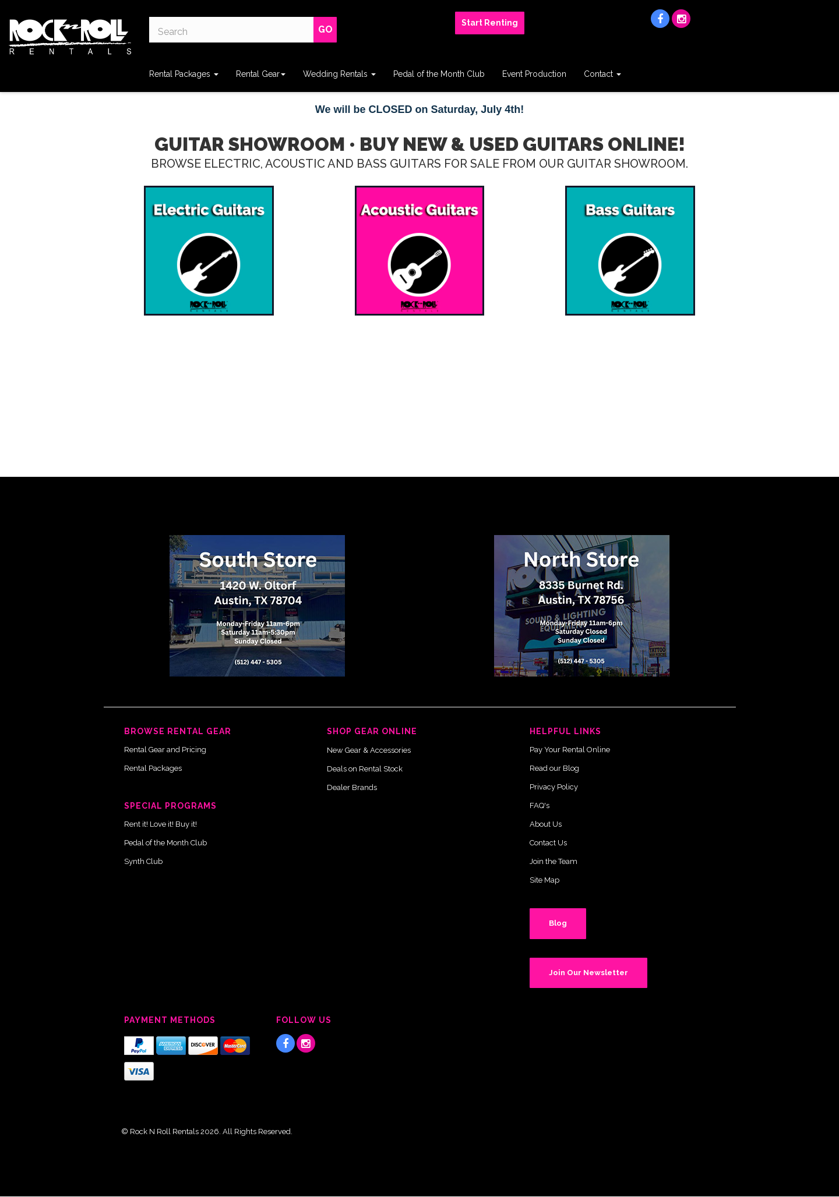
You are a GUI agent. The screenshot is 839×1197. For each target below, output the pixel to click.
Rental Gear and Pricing (165, 749)
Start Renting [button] (489, 22)
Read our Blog (554, 768)
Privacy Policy (554, 786)
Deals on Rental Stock (365, 768)
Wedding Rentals (339, 74)
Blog (558, 923)
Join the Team (553, 861)
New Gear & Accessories (369, 750)
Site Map (544, 880)
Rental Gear (260, 74)
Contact (602, 74)
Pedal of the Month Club (439, 74)
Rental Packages (183, 74)
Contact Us (548, 842)
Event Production (534, 74)
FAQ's (539, 805)
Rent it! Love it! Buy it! (160, 824)
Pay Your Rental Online (570, 749)
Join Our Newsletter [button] (588, 972)
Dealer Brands (352, 787)
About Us (546, 824)
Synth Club (143, 861)
